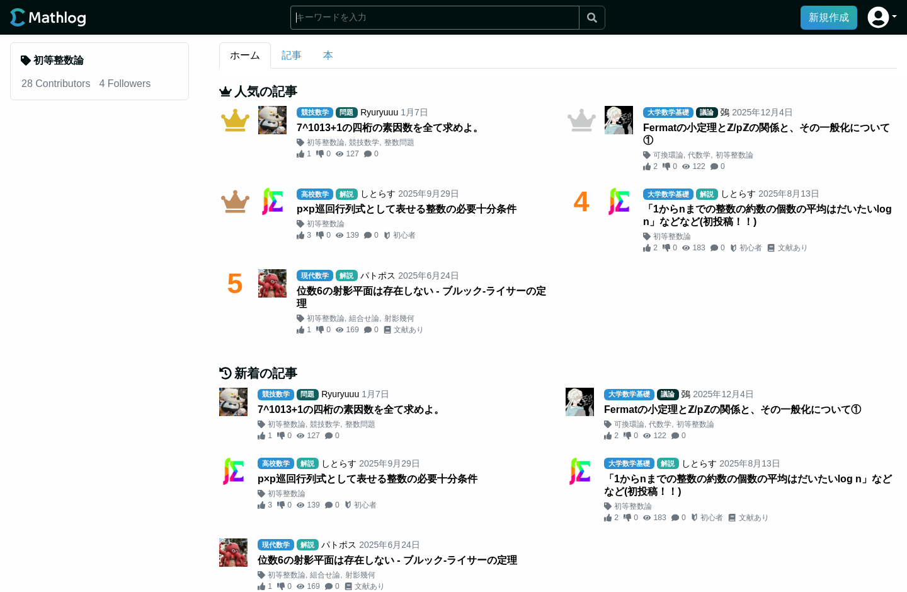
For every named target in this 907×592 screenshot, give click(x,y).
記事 (292, 55)
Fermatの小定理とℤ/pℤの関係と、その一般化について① (766, 134)
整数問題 (399, 142)
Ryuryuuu (379, 112)
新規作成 (829, 17)
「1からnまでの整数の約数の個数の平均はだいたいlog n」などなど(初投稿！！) (767, 215)
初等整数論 (326, 142)
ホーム (245, 55)
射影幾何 (399, 318)
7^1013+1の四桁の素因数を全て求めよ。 (390, 127)
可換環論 (668, 155)
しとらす (378, 194)
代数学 (699, 155)
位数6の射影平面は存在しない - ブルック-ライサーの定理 (421, 297)
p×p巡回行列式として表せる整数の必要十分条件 (406, 209)
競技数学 (364, 142)
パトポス (378, 275)
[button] (882, 17)
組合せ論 (364, 318)
